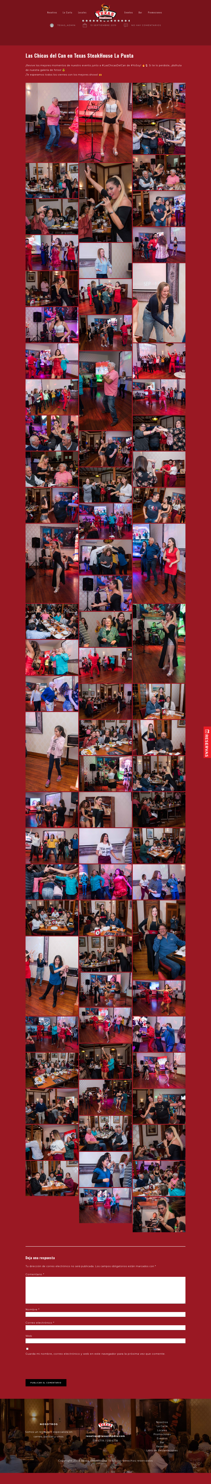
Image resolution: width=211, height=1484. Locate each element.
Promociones (155, 12)
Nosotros (52, 12)
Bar (140, 12)
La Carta (67, 12)
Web (29, 1335)
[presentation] (51, 1366)
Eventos (128, 12)
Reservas (162, 1446)
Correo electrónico (40, 1322)
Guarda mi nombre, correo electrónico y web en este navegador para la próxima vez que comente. (95, 1353)
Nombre (33, 1309)
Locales (82, 12)
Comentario (35, 1274)
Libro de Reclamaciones (162, 1450)
